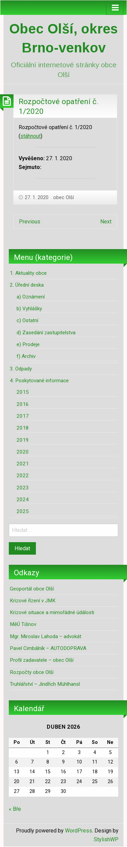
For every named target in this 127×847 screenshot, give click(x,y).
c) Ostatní (27, 320)
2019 (23, 440)
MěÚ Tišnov (23, 624)
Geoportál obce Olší (32, 589)
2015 (23, 392)
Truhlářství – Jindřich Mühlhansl (45, 684)
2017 (23, 416)
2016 (23, 404)
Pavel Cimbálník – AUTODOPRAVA (48, 648)
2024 (23, 500)
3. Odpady (21, 369)
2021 (23, 464)
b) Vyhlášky (29, 309)
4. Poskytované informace (39, 381)
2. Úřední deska (27, 285)
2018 (23, 428)
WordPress (78, 830)
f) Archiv (26, 356)
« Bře (15, 809)
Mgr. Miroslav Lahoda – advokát (45, 636)
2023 (23, 488)
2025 (23, 511)
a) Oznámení (31, 297)
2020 (23, 452)
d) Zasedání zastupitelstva (46, 333)
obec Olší (63, 197)
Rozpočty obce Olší (32, 672)
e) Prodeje (28, 344)
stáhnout (30, 136)
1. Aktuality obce (28, 273)
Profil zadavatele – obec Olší (41, 660)
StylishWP (106, 839)
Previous (29, 221)
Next (105, 221)
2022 (23, 476)
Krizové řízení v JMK (33, 601)
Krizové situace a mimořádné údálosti (52, 612)
